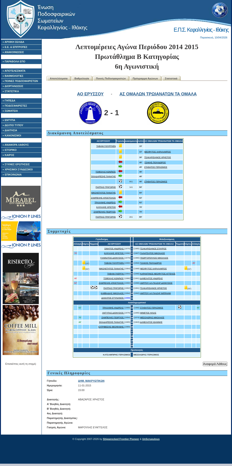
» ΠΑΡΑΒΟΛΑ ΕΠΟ (14, 61)
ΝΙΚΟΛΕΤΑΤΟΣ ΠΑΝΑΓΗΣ (103, 193)
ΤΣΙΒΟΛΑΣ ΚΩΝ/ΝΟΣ (106, 172)
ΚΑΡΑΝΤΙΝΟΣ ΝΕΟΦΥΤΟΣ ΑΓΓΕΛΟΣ (157, 274)
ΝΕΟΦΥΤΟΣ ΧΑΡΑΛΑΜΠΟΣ (157, 152)
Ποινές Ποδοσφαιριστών (111, 78)
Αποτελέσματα (59, 78)
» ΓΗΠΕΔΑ (9, 100)
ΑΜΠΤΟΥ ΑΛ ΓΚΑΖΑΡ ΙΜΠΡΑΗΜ (155, 293)
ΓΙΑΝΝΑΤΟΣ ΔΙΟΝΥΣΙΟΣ (112, 258)
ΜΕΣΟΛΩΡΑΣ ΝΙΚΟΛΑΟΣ (152, 317)
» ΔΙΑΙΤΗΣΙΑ (10, 130)
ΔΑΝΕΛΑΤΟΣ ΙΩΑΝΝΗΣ (151, 322)
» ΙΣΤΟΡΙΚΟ (9, 150)
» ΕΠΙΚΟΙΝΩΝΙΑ (12, 174)
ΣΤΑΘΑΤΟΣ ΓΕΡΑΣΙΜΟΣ (155, 167)
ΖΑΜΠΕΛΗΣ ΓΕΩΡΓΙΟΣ (104, 212)
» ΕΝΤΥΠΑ (9, 120)
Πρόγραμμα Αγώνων (145, 78)
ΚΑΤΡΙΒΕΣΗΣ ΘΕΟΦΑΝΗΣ (111, 327)
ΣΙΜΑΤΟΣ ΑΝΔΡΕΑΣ (114, 248)
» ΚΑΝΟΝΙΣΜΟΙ (12, 135)
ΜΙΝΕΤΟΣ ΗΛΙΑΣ (148, 313)
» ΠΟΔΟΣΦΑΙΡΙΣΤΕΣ (15, 105)
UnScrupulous (151, 439)
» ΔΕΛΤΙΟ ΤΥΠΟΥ (13, 125)
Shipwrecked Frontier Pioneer (121, 439)
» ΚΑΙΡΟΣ (8, 155)
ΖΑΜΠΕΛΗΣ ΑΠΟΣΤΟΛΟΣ (103, 198)
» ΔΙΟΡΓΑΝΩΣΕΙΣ (13, 86)
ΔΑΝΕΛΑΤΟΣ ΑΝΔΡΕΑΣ (151, 278)
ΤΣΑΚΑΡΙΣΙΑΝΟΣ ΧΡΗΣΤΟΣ (157, 157)
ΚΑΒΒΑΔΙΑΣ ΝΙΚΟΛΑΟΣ (112, 293)
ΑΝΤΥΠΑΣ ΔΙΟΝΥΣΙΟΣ (113, 313)
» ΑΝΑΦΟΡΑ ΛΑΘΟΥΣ (16, 144)
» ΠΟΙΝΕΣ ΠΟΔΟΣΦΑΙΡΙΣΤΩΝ (20, 81)
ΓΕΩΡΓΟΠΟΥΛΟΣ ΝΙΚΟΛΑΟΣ (154, 258)
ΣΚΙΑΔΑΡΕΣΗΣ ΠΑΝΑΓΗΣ (103, 176)
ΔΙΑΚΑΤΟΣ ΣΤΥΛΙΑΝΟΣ (112, 298)
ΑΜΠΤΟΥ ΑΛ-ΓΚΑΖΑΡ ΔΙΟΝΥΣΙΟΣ (156, 283)
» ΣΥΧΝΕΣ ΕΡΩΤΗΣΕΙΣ (16, 164)
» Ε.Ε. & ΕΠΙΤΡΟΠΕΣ (15, 47)
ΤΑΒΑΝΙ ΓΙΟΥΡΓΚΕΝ (106, 146)
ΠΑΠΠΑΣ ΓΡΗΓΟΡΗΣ (106, 187)
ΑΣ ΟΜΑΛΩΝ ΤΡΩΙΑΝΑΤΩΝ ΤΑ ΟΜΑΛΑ (158, 94)
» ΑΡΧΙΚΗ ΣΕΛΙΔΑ (13, 42)
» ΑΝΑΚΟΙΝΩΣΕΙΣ (13, 52)
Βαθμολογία (81, 78)
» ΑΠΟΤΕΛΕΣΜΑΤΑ (14, 70)
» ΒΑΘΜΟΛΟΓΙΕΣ (13, 75)
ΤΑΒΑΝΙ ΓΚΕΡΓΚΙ (115, 274)
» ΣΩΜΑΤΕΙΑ (10, 110)
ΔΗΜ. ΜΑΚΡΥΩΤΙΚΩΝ (91, 380)
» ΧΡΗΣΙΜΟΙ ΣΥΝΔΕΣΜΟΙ (18, 169)
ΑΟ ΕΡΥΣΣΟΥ (90, 94)
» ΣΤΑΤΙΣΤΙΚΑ (11, 91)
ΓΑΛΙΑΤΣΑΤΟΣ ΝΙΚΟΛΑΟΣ (152, 253)
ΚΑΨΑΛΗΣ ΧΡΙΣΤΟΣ (106, 207)
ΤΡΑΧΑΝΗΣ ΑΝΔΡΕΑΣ (105, 202)
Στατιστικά (171, 78)
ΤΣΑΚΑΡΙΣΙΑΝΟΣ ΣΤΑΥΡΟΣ (153, 248)
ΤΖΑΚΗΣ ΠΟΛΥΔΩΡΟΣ (155, 162)
